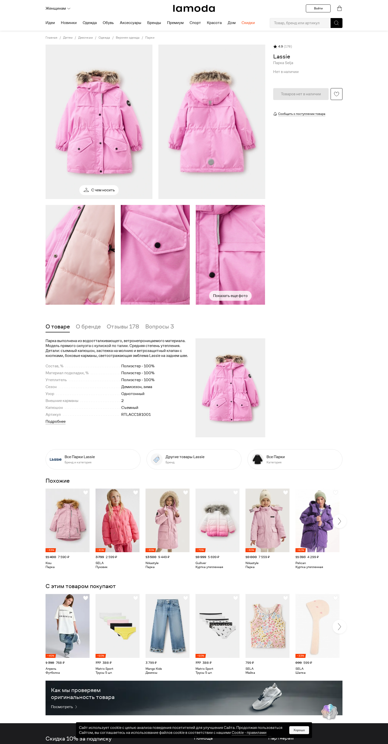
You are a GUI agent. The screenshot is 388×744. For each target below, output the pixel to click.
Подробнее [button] (56, 421)
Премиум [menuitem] (175, 22)
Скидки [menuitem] (248, 22)
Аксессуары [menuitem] (130, 22)
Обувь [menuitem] (108, 22)
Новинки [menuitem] (69, 22)
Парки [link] (149, 38)
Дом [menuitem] (232, 22)
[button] (336, 23)
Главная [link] (51, 38)
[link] (194, 8)
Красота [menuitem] (214, 22)
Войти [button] (318, 8)
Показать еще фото (230, 295)
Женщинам (58, 8)
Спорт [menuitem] (195, 22)
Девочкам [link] (85, 38)
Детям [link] (68, 38)
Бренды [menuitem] (154, 22)
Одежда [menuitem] (90, 22)
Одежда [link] (104, 38)
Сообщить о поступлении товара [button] (301, 114)
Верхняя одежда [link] (128, 38)
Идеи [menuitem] (50, 22)
